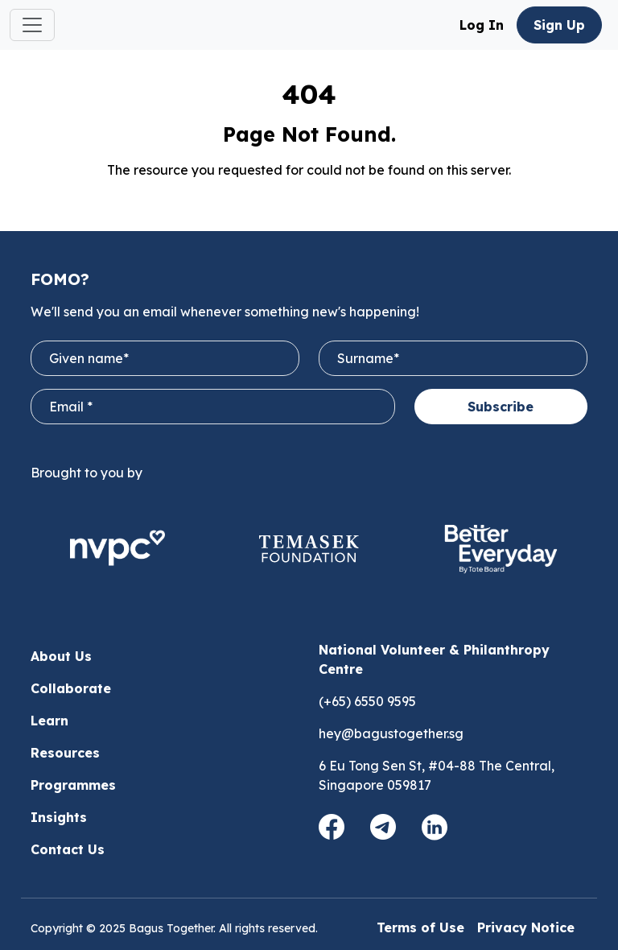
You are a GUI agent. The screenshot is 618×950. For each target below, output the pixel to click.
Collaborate (71, 688)
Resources (65, 753)
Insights (59, 817)
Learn (49, 720)
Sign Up (559, 25)
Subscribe (501, 407)
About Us (61, 656)
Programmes (73, 785)
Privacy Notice (526, 927)
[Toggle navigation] (32, 25)
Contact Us (68, 849)
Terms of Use (420, 927)
